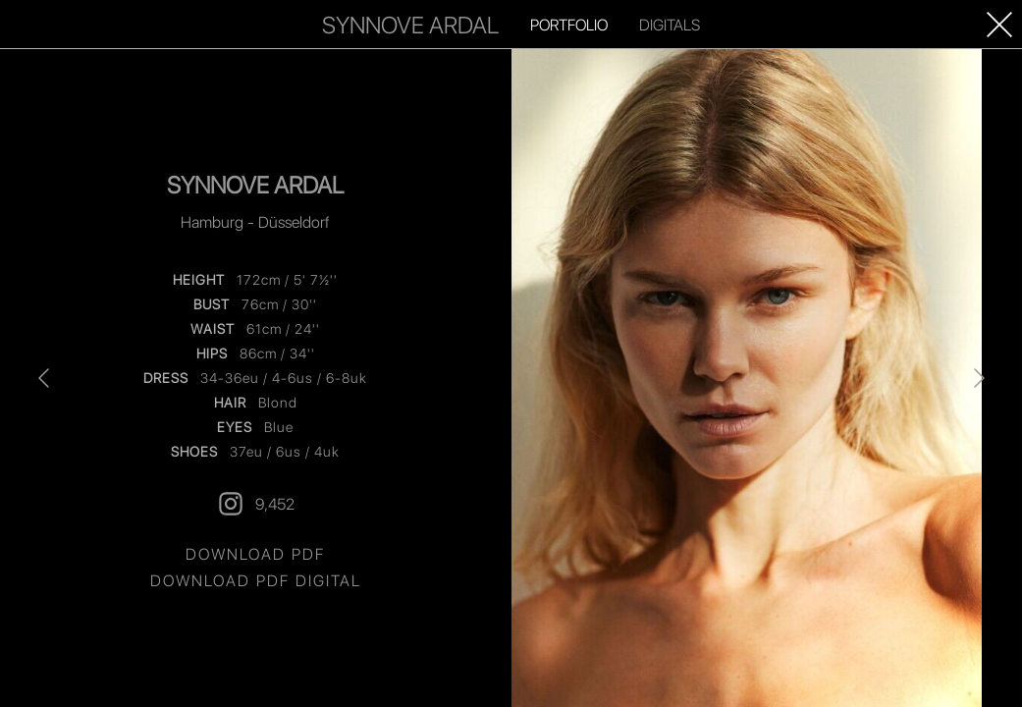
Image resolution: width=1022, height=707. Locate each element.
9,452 (255, 503)
